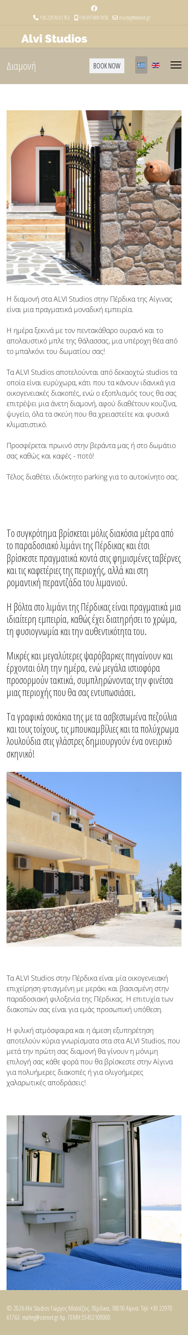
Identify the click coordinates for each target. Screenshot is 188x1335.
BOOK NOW (106, 66)
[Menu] (176, 65)
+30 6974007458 (93, 17)
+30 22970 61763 (55, 17)
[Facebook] (94, 8)
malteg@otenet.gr (134, 17)
